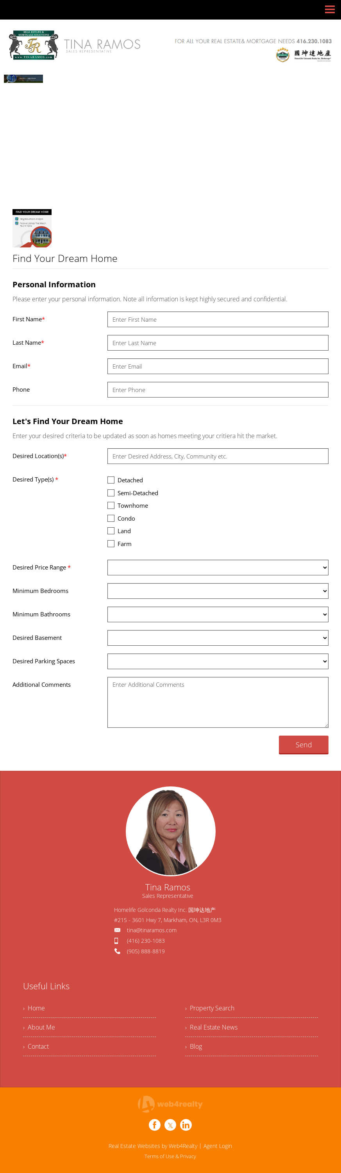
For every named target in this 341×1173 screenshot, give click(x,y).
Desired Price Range (41, 567)
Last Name (28, 342)
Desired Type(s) (35, 479)
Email (21, 366)
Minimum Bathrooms (41, 614)
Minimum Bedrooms (40, 591)
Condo (121, 518)
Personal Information (54, 284)
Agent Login (218, 1146)
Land (119, 531)
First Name (28, 319)
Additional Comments (41, 684)
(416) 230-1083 (146, 940)
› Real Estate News (211, 1027)
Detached (125, 480)
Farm (119, 543)
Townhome (127, 505)
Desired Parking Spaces (43, 661)
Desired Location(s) (39, 456)
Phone (21, 389)
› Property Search (209, 1008)
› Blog (193, 1046)
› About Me (39, 1027)
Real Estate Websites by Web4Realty (153, 1146)
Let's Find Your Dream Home (67, 421)
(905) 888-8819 (146, 951)
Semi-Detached (132, 493)
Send (304, 744)
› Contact (36, 1046)
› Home (34, 1008)
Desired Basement (37, 637)
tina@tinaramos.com (152, 930)
